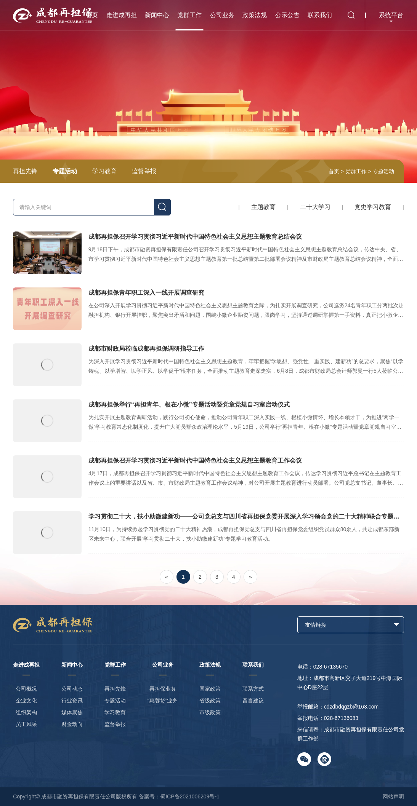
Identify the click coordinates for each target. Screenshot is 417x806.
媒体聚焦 (72, 712)
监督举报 (144, 171)
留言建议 (253, 700)
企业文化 (26, 700)
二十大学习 (315, 207)
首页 (92, 15)
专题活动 (65, 171)
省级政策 (210, 700)
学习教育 (104, 171)
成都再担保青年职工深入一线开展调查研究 (208, 308)
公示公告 (287, 15)
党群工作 (189, 15)
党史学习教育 (372, 207)
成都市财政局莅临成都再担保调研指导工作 (208, 364)
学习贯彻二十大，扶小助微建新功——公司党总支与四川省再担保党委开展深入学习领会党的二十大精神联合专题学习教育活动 (208, 532)
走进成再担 (121, 15)
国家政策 (210, 689)
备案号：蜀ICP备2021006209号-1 (179, 796)
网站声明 (393, 796)
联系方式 (253, 689)
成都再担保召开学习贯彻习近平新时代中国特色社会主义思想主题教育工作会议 (208, 476)
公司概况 (26, 689)
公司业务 (222, 15)
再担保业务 (162, 689)
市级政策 (210, 712)
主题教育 (263, 207)
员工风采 (26, 724)
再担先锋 (25, 171)
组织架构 (26, 712)
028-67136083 (341, 718)
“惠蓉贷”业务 (163, 700)
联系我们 (320, 15)
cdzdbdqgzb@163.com (351, 707)
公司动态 (72, 689)
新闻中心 (157, 15)
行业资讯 (72, 700)
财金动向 (72, 724)
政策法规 (254, 15)
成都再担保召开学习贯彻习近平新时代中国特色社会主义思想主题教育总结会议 (208, 252)
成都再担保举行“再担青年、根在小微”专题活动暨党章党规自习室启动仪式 (208, 420)
